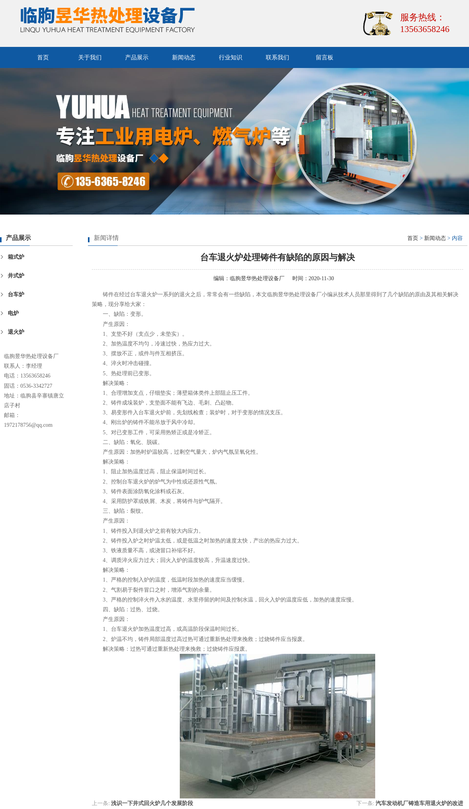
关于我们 (90, 57)
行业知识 (230, 57)
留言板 (324, 57)
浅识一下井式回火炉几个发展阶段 (152, 803)
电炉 (13, 313)
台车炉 (16, 294)
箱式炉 (16, 257)
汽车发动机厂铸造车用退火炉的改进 (419, 803)
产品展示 (137, 57)
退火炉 (16, 332)
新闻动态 (183, 57)
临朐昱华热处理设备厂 (257, 278)
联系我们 (277, 57)
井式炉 (16, 276)
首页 (43, 57)
